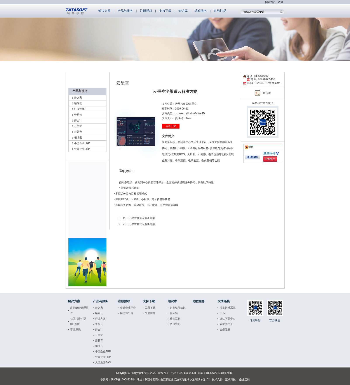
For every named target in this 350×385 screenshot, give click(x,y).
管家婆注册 (226, 324)
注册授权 (146, 10)
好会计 (78, 120)
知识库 (183, 10)
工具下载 (150, 307)
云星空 (78, 126)
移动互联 (175, 318)
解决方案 (104, 10)
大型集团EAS (103, 362)
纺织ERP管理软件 (79, 310)
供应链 (174, 313)
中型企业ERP (82, 148)
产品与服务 (125, 10)
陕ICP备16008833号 (123, 379)
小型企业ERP (103, 351)
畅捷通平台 (126, 313)
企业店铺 (244, 379)
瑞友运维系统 (227, 307)
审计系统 (75, 329)
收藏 (280, 2)
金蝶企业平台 (128, 307)
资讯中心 (175, 324)
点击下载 (170, 126)
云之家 (78, 97)
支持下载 (165, 10)
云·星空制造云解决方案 (141, 218)
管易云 (78, 114)
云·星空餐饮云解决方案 (141, 224)
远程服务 (201, 10)
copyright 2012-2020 (144, 372)
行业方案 (79, 109)
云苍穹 (78, 131)
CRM (223, 313)
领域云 (99, 346)
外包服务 (150, 313)
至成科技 (230, 379)
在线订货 (220, 10)
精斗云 (99, 313)
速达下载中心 (227, 318)
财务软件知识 (178, 307)
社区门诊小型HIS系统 (78, 321)
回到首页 (270, 2)
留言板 (262, 92)
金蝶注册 (225, 329)
